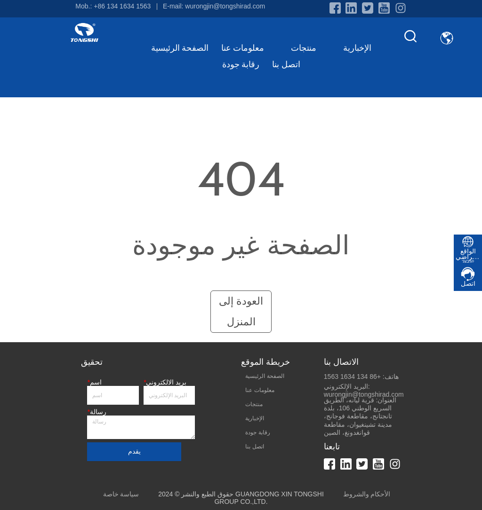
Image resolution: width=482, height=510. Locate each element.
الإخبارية (357, 48)
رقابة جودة (241, 64)
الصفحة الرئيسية (180, 48)
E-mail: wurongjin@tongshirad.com (214, 6)
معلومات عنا (250, 48)
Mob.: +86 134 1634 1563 (113, 6)
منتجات (310, 48)
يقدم (134, 451)
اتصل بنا (286, 64)
